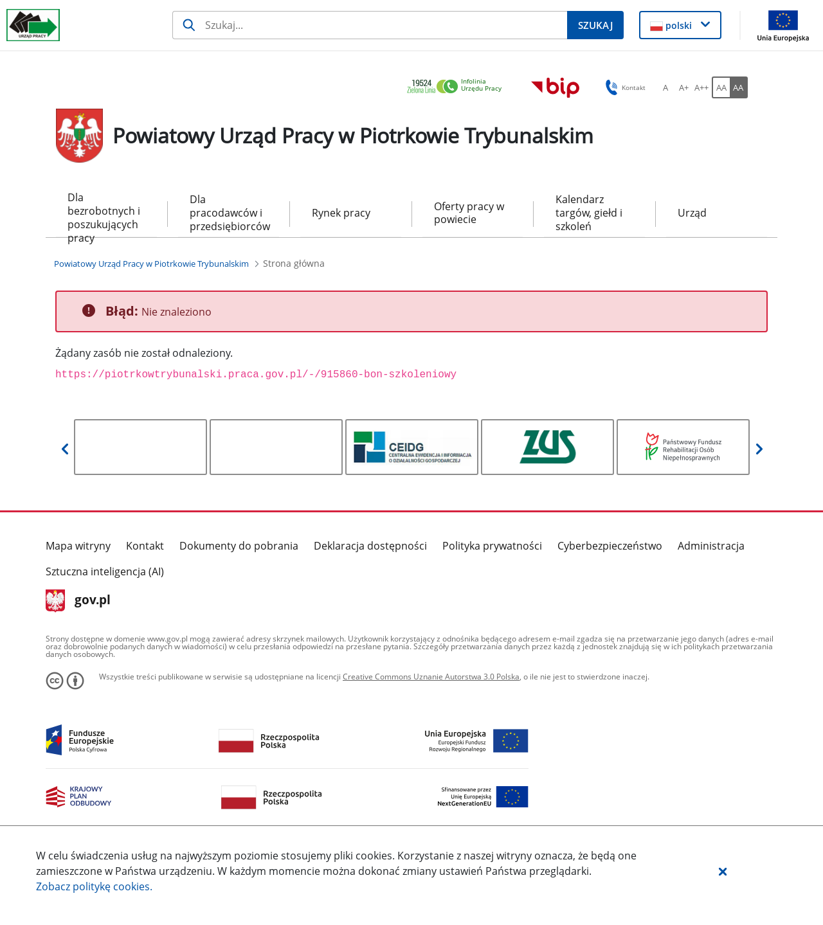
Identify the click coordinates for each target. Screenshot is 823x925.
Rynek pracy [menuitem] (341, 213)
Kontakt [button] (623, 87)
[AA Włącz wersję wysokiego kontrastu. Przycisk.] (739, 87)
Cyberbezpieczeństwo (609, 546)
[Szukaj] (369, 25)
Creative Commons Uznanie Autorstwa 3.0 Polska (431, 676)
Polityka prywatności (492, 546)
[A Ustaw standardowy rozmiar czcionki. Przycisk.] (665, 87)
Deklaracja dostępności (370, 546)
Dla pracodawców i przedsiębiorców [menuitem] (228, 212)
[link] (457, 87)
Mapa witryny (78, 546)
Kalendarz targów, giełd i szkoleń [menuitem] (589, 212)
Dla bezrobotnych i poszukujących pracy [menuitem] (104, 214)
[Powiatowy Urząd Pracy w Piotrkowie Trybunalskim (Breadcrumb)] (151, 263)
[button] (723, 871)
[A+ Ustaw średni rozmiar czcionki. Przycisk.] (683, 87)
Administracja (711, 546)
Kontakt (145, 546)
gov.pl (78, 601)
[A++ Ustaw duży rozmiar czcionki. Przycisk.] (701, 87)
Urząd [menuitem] (692, 213)
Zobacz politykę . (94, 886)
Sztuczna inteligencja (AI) (105, 571)
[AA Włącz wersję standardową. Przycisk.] (721, 87)
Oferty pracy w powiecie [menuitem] (469, 213)
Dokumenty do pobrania (238, 546)
